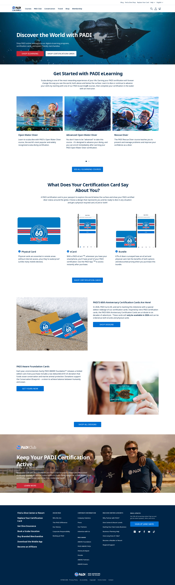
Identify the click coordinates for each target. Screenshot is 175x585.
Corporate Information (87, 513)
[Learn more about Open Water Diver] (39, 123)
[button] (86, 161)
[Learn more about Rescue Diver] (135, 123)
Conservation (49, 9)
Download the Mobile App (29, 541)
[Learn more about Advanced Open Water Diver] (87, 125)
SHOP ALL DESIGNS (87, 424)
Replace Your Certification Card (30, 519)
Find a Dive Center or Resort (30, 513)
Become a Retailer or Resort (112, 540)
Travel (60, 9)
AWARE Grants (83, 564)
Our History (57, 527)
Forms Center (102, 580)
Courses (28, 9)
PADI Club (38, 9)
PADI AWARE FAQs (84, 546)
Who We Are (57, 518)
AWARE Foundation (84, 542)
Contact (110, 580)
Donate (80, 555)
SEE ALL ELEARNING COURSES (87, 169)
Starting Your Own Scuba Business (114, 527)
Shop (67, 9)
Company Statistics (84, 518)
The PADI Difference (60, 522)
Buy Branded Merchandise (30, 536)
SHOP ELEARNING (30, 53)
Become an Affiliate (27, 546)
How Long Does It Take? (111, 536)
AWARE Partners (83, 560)
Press (80, 522)
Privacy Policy (73, 580)
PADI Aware (82, 537)
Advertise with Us (84, 531)
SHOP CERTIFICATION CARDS (61, 53)
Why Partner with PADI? (111, 518)
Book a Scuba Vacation (28, 531)
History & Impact (83, 551)
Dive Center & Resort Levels (112, 522)
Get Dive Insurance (26, 526)
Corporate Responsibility (61, 531)
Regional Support (109, 545)
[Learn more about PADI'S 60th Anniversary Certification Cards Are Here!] (87, 324)
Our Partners (82, 527)
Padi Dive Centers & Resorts (113, 513)
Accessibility (83, 580)
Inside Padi (57, 513)
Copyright (93, 580)
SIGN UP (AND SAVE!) (144, 524)
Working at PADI (58, 536)
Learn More (30, 485)
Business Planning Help (111, 531)
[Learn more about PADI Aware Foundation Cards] (87, 388)
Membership (77, 9)
